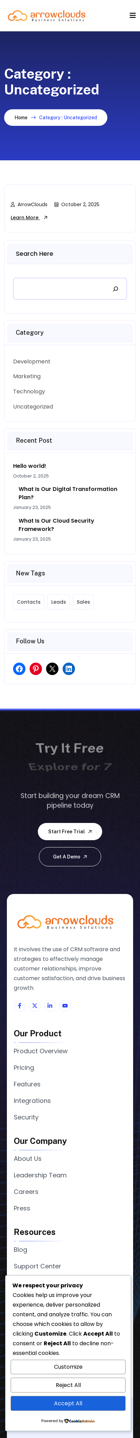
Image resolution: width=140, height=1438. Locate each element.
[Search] (116, 288)
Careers (26, 1191)
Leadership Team (40, 1175)
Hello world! (29, 466)
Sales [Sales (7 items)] (83, 602)
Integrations (32, 1100)
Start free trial (70, 831)
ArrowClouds (29, 204)
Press (22, 1208)
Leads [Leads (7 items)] (58, 602)
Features (27, 1084)
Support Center (37, 1266)
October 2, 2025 (76, 204)
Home (21, 117)
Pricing (24, 1067)
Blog (20, 1249)
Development (32, 361)
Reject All (68, 1385)
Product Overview (41, 1051)
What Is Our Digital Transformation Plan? (68, 493)
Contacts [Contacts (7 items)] (29, 602)
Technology (29, 391)
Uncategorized (33, 407)
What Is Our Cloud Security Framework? (56, 525)
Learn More (29, 217)
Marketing (27, 376)
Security (26, 1117)
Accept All (68, 1403)
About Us (28, 1158)
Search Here (34, 253)
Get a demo (70, 857)
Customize (68, 1367)
